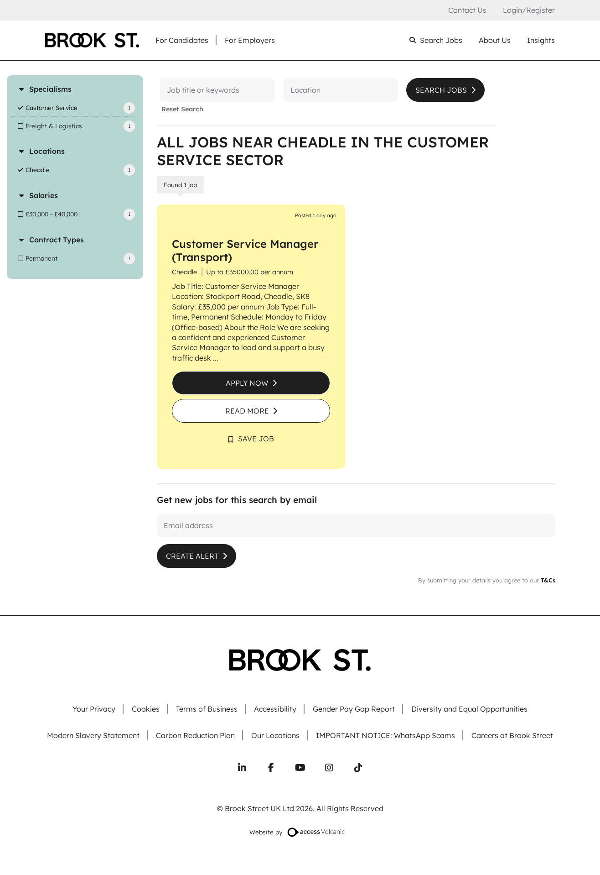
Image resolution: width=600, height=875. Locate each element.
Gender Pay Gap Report (354, 709)
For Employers (250, 40)
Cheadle (37, 169)
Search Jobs (441, 40)
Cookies (146, 709)
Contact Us (467, 10)
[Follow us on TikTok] (358, 768)
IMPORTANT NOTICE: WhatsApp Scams (385, 735)
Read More (247, 410)
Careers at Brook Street (512, 735)
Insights (541, 40)
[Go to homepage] (92, 40)
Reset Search (182, 109)
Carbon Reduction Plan (195, 735)
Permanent (41, 258)
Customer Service (52, 107)
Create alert (192, 556)
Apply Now (247, 383)
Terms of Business (207, 709)
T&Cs (547, 580)
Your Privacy (93, 709)
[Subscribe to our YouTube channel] (300, 768)
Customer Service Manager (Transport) (245, 250)
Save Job (256, 438)
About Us (495, 40)
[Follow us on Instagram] (329, 768)
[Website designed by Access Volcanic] (316, 832)
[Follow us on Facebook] (271, 768)
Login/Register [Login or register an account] (529, 10)
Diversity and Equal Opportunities (469, 709)
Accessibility (275, 709)
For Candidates (181, 40)
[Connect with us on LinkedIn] (242, 768)
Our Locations (275, 735)
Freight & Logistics (54, 126)
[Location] (306, 90)
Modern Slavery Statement (93, 735)
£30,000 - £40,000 (52, 214)
